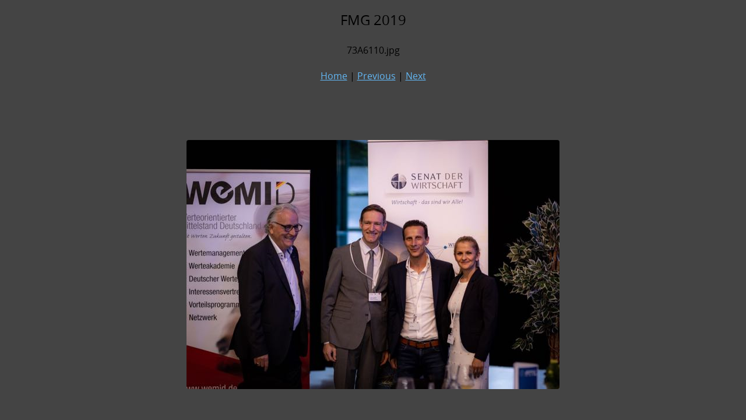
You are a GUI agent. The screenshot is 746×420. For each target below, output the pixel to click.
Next (416, 75)
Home (334, 75)
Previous (376, 75)
